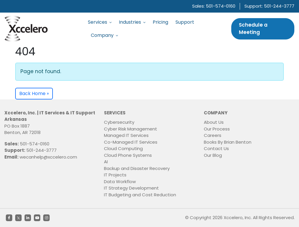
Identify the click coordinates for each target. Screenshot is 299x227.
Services (100, 22)
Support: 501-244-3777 (269, 6)
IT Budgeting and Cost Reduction (140, 195)
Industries (132, 22)
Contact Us (216, 148)
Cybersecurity (119, 122)
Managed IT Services (126, 135)
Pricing (160, 22)
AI (106, 162)
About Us (214, 122)
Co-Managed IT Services (130, 142)
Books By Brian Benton (227, 142)
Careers (212, 135)
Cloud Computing (123, 148)
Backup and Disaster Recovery (137, 168)
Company (104, 35)
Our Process (217, 129)
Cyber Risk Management (130, 129)
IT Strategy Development (131, 188)
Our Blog (213, 155)
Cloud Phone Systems (128, 155)
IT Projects (115, 175)
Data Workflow (120, 181)
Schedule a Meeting (253, 28)
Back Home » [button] (34, 93)
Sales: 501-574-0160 (213, 6)
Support (184, 22)
